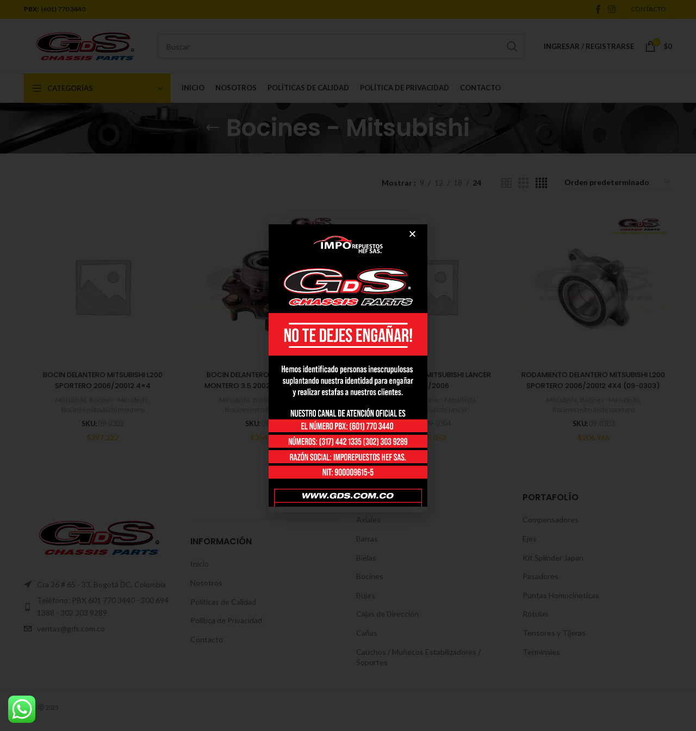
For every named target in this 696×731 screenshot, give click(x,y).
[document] (348, 365)
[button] (412, 234)
